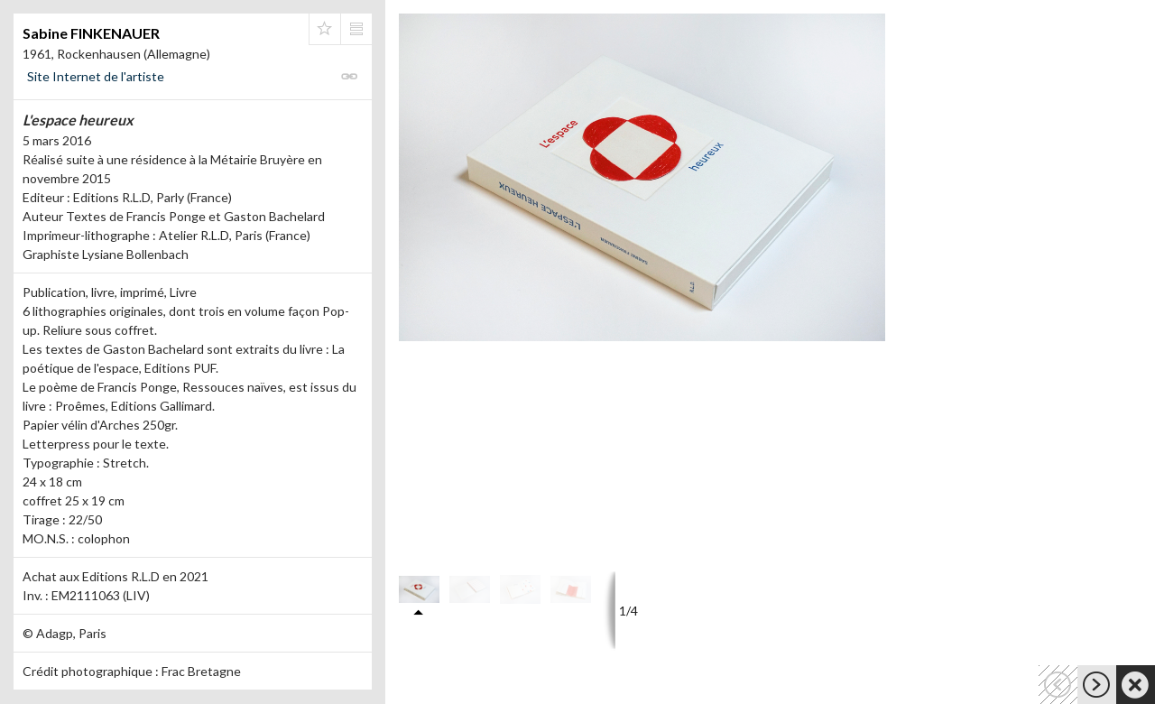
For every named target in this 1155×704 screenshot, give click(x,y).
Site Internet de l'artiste (95, 76)
